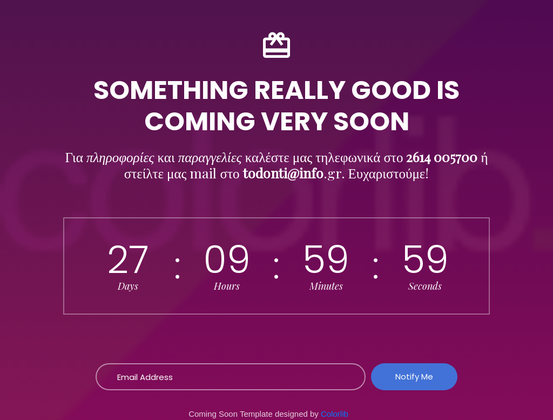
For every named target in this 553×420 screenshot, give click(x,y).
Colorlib (334, 413)
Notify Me (414, 376)
